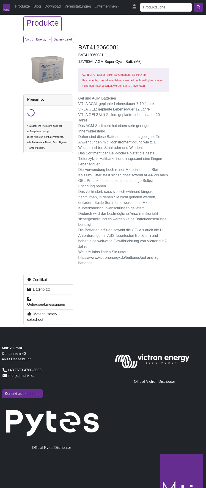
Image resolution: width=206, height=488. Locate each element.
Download (52, 6)
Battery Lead (63, 39)
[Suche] (166, 7)
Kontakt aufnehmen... (22, 394)
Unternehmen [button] (106, 6)
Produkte (22, 6)
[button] (48, 280)
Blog (37, 6)
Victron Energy (36, 39)
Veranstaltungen (77, 6)
